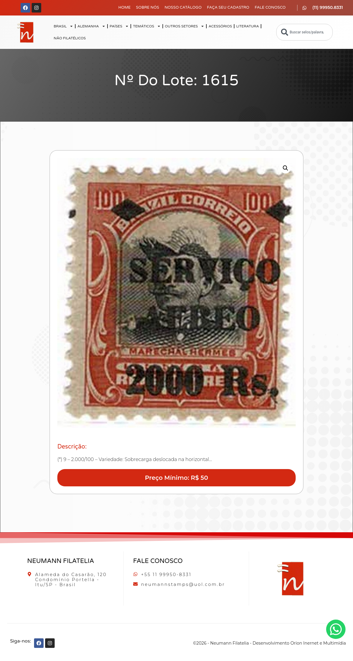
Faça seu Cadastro (228, 7)
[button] (285, 168)
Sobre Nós (147, 7)
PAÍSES (119, 26)
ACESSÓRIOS (220, 26)
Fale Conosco (270, 7)
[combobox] (304, 32)
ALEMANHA (91, 26)
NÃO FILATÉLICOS (70, 38)
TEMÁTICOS (147, 26)
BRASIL (63, 26)
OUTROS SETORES (184, 26)
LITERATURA (247, 26)
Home (124, 7)
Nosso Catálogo (183, 7)
